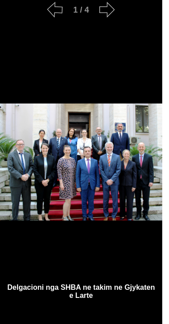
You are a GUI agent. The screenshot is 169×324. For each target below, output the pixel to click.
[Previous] (55, 10)
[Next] (107, 10)
